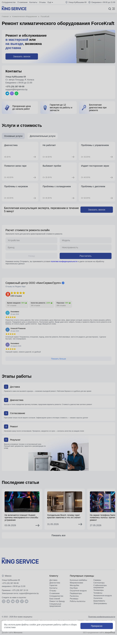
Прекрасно (96, 626)
